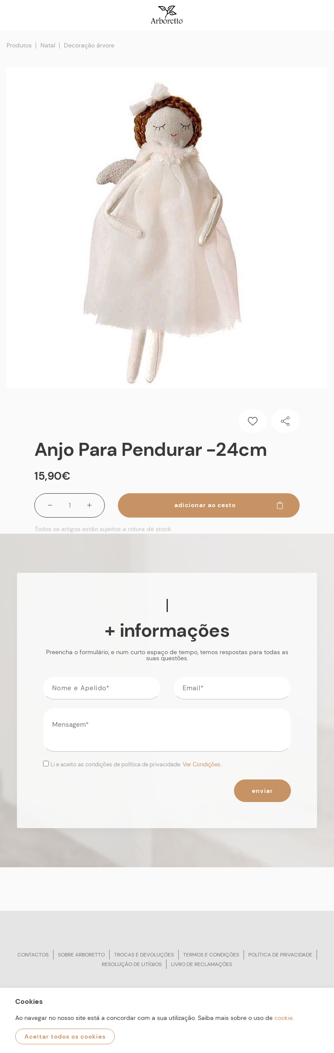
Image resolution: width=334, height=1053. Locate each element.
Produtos (19, 45)
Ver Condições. (202, 764)
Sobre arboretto (81, 954)
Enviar (262, 791)
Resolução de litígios (132, 964)
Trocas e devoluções (144, 954)
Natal (47, 45)
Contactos (33, 954)
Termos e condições (211, 954)
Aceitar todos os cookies (65, 1036)
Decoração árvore (89, 45)
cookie (283, 1018)
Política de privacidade (280, 954)
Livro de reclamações (201, 964)
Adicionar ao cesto (229, 505)
